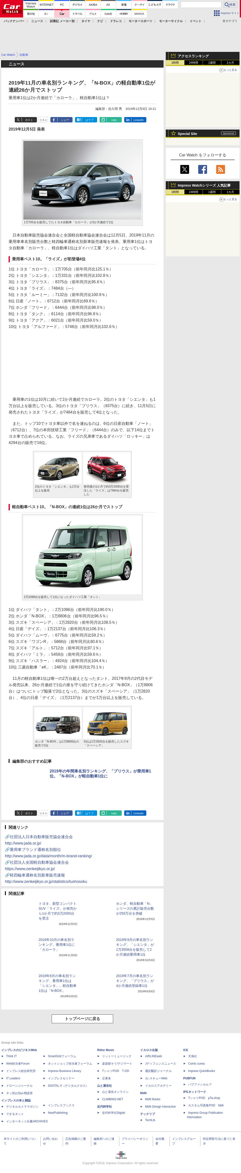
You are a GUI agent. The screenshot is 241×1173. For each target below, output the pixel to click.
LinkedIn (139, 120)
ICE (185, 1050)
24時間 (193, 62)
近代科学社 (104, 1106)
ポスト (29, 120)
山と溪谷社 (104, 1085)
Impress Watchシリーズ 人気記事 (204, 185)
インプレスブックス (61, 1105)
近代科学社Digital (113, 1112)
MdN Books (152, 1099)
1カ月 (230, 62)
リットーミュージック (117, 1056)
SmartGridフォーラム (62, 1056)
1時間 (175, 62)
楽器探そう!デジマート (117, 1063)
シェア (65, 120)
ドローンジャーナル (19, 1085)
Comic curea (196, 1063)
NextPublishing (58, 1112)
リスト (43, 120)
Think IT (11, 1056)
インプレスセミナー (61, 1078)
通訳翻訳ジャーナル (158, 1071)
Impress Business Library (64, 1071)
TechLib (150, 1120)
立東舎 (106, 1078)
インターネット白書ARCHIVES (27, 1121)
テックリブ (147, 1114)
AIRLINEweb (153, 1056)
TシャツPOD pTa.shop (204, 1098)
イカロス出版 (149, 1050)
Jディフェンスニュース (160, 1063)
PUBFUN (189, 1078)
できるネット (15, 1114)
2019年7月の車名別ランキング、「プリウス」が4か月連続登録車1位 (135, 981)
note (114, 120)
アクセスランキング (193, 56)
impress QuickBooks (201, 1071)
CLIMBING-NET (112, 1099)
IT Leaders (13, 1078)
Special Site (187, 134)
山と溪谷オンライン (115, 1092)
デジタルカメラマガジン (22, 1106)
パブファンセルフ (200, 1084)
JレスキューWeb (156, 1078)
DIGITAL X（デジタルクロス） (68, 1085)
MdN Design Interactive (160, 1106)
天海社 (192, 1056)
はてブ (89, 120)
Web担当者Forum (18, 1063)
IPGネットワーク (194, 1092)
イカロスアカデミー (158, 1085)
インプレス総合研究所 (21, 1071)
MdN (143, 1093)
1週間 (212, 62)
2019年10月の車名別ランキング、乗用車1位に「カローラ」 (57, 944)
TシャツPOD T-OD (115, 1071)
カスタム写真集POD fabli (206, 1105)
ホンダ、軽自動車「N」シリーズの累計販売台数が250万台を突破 (135, 908)
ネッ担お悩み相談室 (19, 1093)
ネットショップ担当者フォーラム (70, 1063)
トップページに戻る (82, 1019)
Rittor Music (105, 1050)
